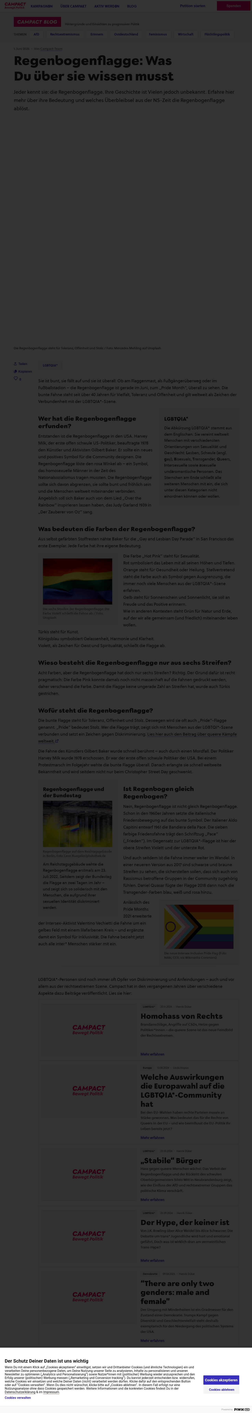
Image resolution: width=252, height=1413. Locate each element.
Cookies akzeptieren (221, 1380)
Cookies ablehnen (221, 1390)
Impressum (51, 1392)
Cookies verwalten (18, 1397)
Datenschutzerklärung (20, 1392)
